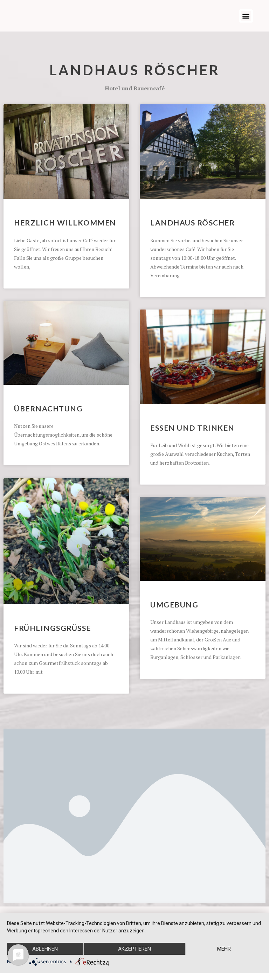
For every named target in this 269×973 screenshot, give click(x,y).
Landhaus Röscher (134, 70)
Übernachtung (48, 408)
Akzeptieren (134, 949)
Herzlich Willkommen (65, 222)
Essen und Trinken (192, 427)
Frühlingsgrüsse (52, 627)
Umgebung (174, 604)
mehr (224, 949)
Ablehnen (45, 949)
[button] (246, 16)
